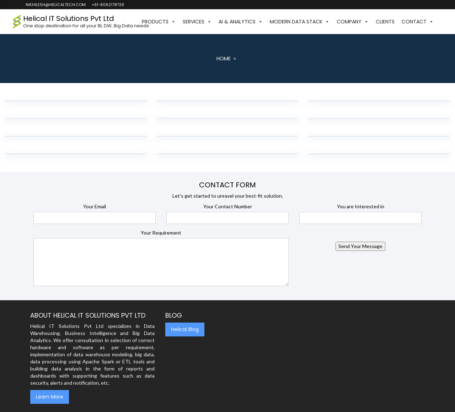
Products (159, 21)
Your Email (94, 206)
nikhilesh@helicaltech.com (55, 4)
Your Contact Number (227, 206)
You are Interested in (360, 206)
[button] (440, 22)
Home (223, 58)
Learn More (49, 396)
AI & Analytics (241, 21)
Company (353, 21)
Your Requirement (161, 233)
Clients (385, 21)
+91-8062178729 (107, 4)
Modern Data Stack (300, 21)
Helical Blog (185, 329)
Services (197, 21)
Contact (418, 21)
